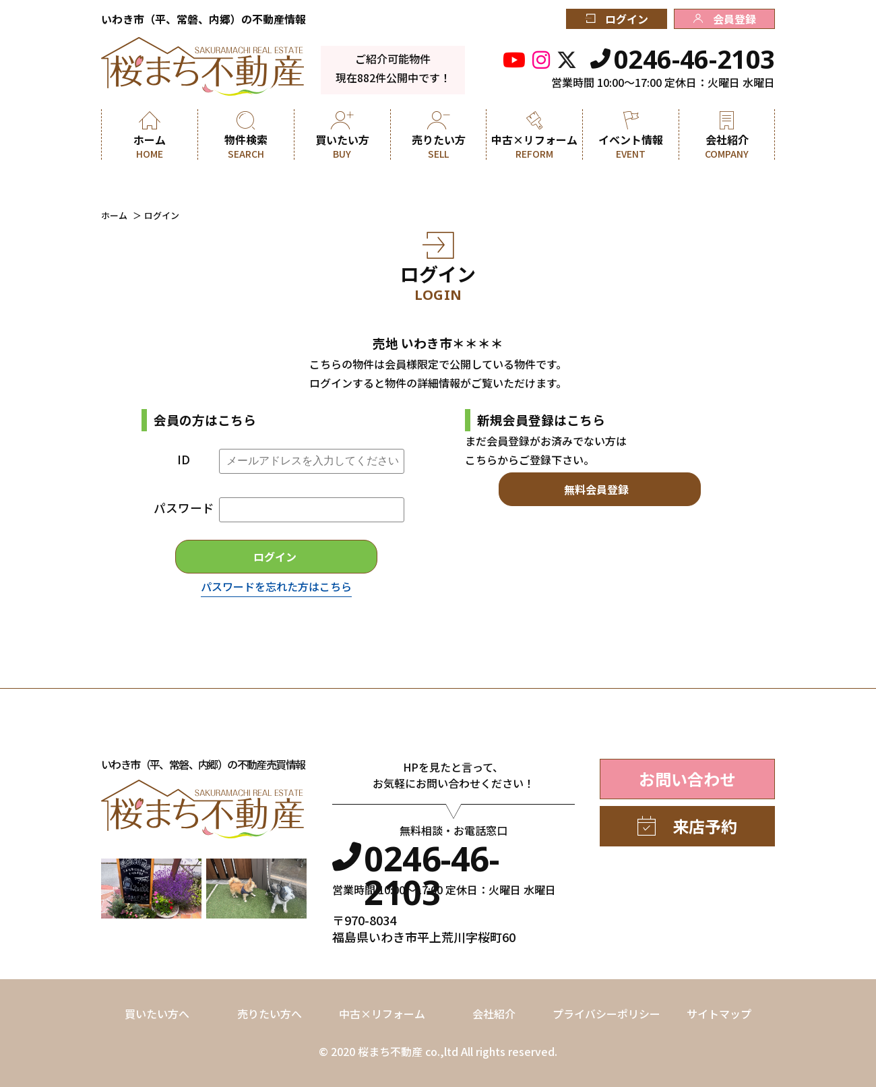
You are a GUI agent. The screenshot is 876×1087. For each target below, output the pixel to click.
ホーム (114, 215)
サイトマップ (719, 1013)
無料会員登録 (596, 489)
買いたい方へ (157, 1013)
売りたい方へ (269, 1013)
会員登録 (724, 19)
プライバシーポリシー (606, 1013)
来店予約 (687, 826)
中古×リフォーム (382, 1013)
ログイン (616, 19)
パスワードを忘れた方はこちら (276, 586)
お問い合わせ (687, 778)
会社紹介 (493, 1013)
